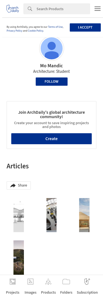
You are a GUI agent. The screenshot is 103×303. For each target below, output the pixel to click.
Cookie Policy (35, 31)
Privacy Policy (15, 31)
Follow (51, 81)
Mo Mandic (51, 65)
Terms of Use (55, 27)
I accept (85, 27)
